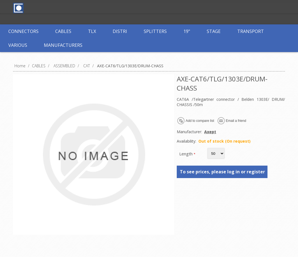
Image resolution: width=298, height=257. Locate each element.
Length (186, 153)
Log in (137, 7)
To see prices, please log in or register (222, 172)
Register (114, 7)
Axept (210, 131)
